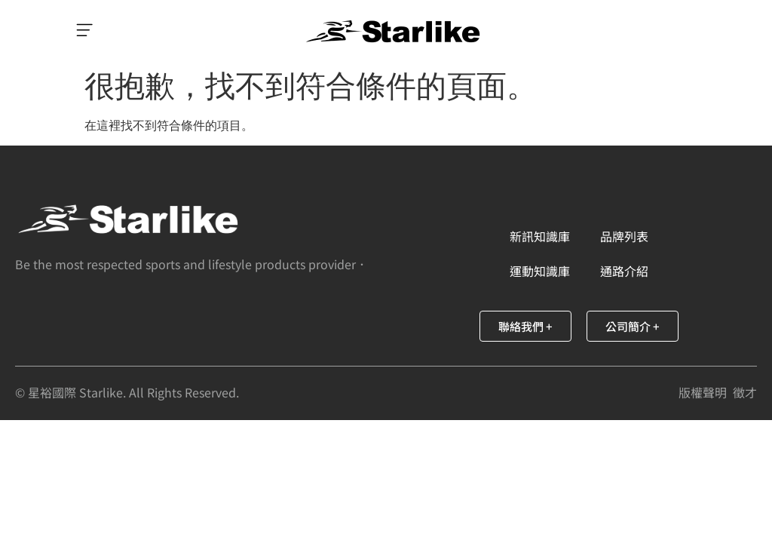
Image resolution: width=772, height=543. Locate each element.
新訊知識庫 (540, 236)
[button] (84, 31)
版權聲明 (703, 392)
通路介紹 (624, 271)
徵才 (745, 392)
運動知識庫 (540, 271)
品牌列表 (624, 236)
